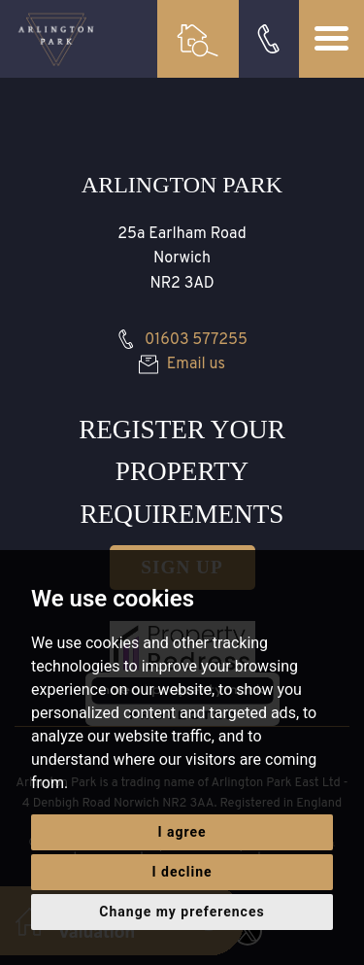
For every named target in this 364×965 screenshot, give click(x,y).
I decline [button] (181, 871)
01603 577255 (182, 340)
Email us (182, 364)
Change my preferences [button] (181, 911)
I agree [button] (181, 832)
